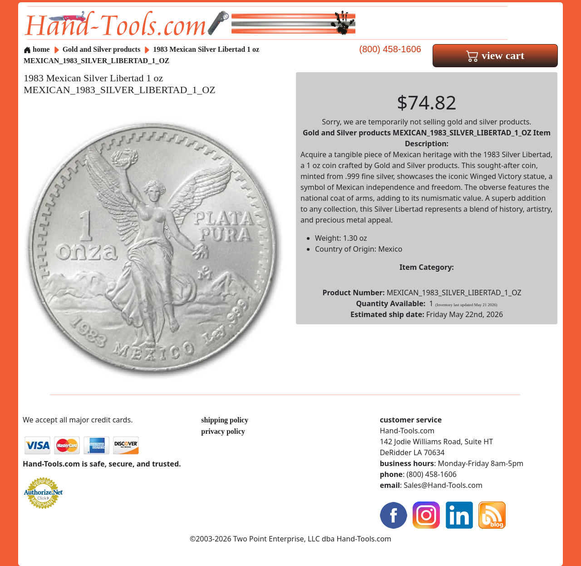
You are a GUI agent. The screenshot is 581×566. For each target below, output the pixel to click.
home (36, 49)
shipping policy (224, 420)
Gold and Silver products (102, 49)
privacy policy (223, 431)
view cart (495, 55)
